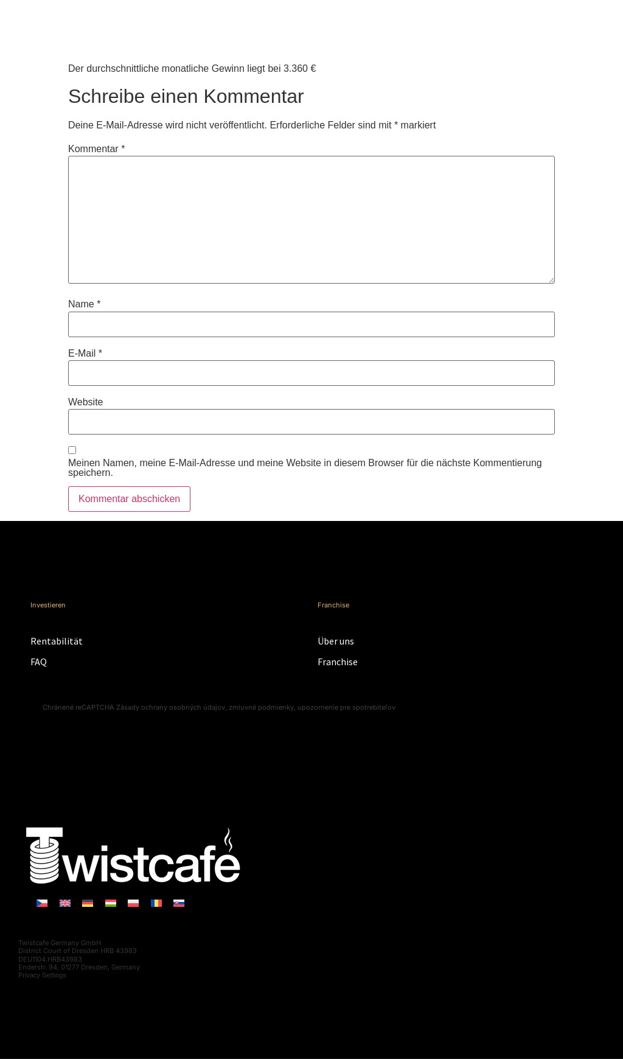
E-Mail (85, 353)
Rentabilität (56, 641)
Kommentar (96, 149)
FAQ (38, 661)
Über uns (336, 641)
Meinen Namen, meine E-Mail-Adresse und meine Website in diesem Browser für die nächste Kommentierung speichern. (305, 468)
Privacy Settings (42, 975)
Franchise (338, 661)
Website (85, 402)
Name (84, 304)
